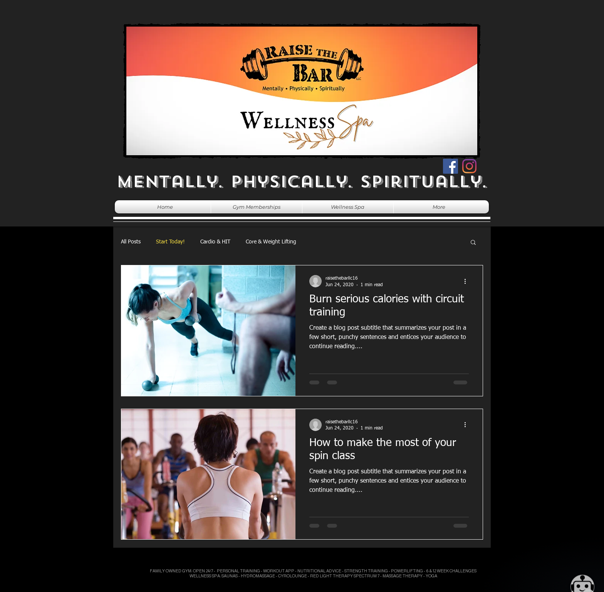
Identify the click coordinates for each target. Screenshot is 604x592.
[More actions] (467, 281)
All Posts (131, 242)
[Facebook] (450, 166)
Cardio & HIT (215, 242)
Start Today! (170, 242)
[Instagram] (469, 166)
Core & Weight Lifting (271, 242)
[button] (473, 243)
